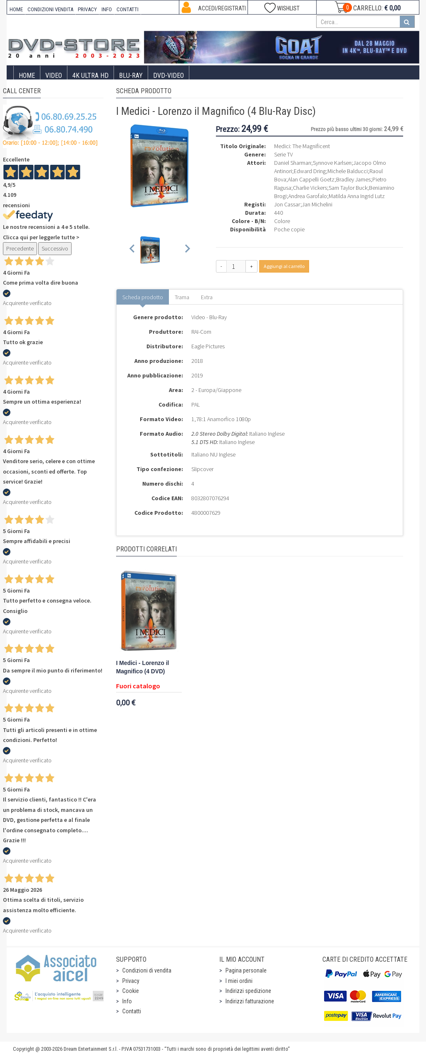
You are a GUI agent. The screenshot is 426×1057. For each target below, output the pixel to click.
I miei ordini (239, 981)
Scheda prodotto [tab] (142, 297)
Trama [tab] (182, 297)
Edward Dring (310, 171)
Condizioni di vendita (146, 970)
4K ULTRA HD (90, 75)
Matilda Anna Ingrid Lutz (357, 196)
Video (53, 75)
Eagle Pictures (208, 346)
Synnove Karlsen (332, 162)
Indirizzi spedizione (248, 991)
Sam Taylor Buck (348, 187)
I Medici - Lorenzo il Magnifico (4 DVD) (142, 667)
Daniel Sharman (292, 162)
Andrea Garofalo (307, 196)
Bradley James (353, 179)
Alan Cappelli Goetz (311, 179)
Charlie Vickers (310, 187)
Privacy (130, 981)
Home (27, 75)
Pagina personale (246, 970)
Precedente (20, 248)
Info (127, 1001)
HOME (16, 9)
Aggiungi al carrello (284, 266)
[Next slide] (187, 250)
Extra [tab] (207, 297)
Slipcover (202, 469)
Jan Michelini (317, 204)
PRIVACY (87, 9)
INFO (107, 9)
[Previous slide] (132, 250)
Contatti (131, 1011)
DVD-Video (168, 75)
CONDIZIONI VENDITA (50, 9)
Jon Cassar (287, 204)
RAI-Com (201, 331)
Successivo (55, 248)
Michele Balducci (347, 171)
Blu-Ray (131, 75)
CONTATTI (127, 9)
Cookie (130, 991)
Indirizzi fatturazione (249, 1001)
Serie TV (283, 154)
